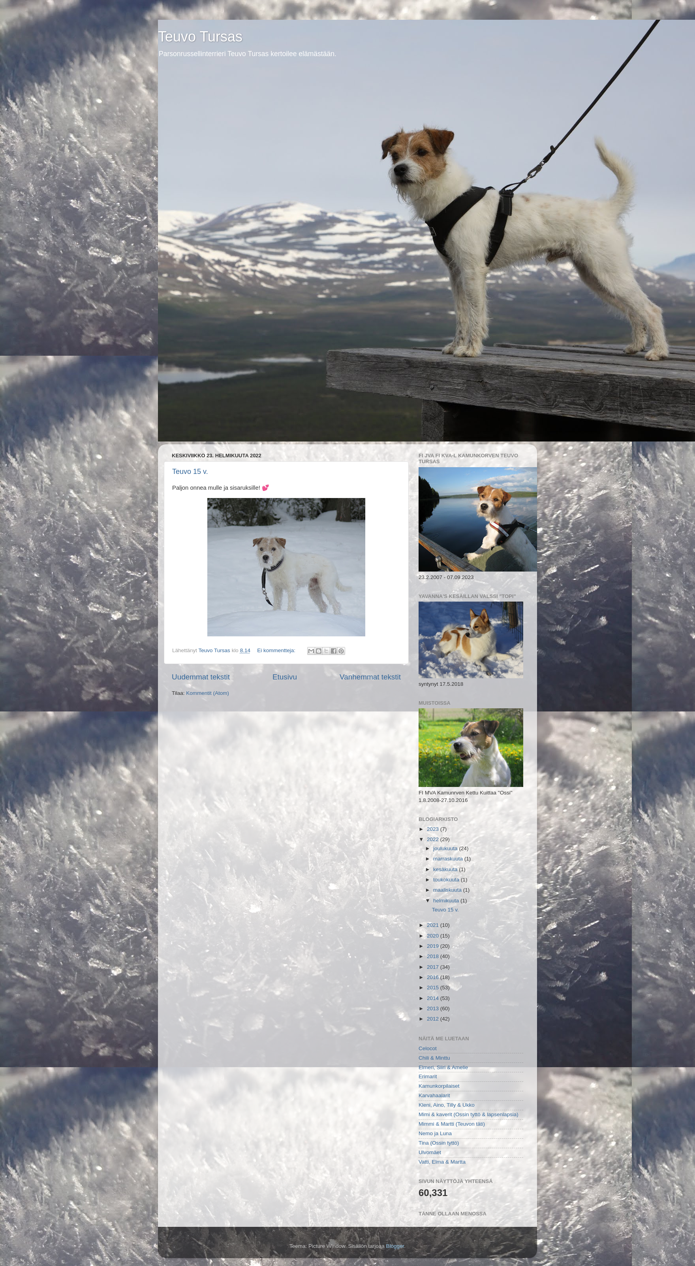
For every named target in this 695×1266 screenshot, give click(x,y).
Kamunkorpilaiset (439, 1086)
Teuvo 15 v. (190, 471)
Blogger (395, 1246)
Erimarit (428, 1076)
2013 (433, 1008)
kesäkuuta (446, 869)
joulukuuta (446, 848)
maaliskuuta (448, 890)
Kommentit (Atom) (207, 693)
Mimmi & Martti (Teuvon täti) (452, 1124)
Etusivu (284, 677)
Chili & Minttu (434, 1058)
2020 (433, 936)
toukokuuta (447, 880)
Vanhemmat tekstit (370, 677)
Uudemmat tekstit (201, 677)
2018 (433, 956)
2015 (433, 988)
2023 (433, 829)
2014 (433, 998)
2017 (433, 967)
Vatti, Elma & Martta (442, 1162)
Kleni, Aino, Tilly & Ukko (447, 1105)
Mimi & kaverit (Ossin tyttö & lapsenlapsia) (468, 1114)
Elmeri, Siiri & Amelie (443, 1067)
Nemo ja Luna (435, 1133)
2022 (433, 839)
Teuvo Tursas (200, 36)
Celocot (428, 1048)
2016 (433, 977)
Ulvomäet (430, 1152)
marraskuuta (448, 859)
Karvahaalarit (434, 1095)
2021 (433, 925)
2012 (433, 1019)
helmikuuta (446, 901)
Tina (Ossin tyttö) (439, 1143)
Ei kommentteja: (277, 650)
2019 (433, 946)
